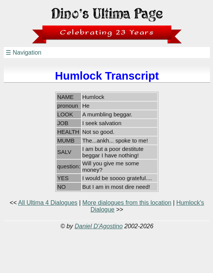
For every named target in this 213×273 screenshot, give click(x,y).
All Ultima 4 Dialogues (48, 202)
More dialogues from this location (126, 202)
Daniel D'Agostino (99, 226)
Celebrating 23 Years (107, 32)
